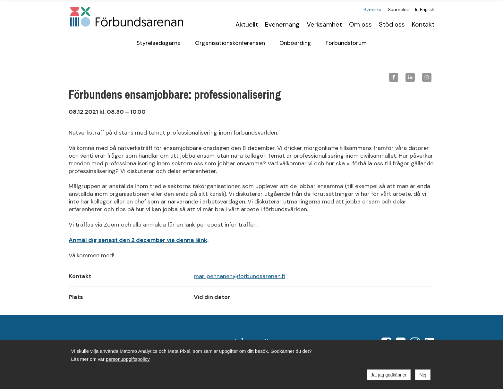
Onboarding (295, 42)
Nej (422, 374)
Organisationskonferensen (230, 42)
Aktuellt (246, 24)
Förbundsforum (346, 42)
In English (424, 9)
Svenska (372, 9)
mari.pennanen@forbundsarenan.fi (239, 276)
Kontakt (423, 24)
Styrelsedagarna (158, 42)
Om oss (360, 24)
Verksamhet (324, 24)
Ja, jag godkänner (388, 374)
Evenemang (282, 24)
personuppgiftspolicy (128, 359)
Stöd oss (392, 24)
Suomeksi (398, 9)
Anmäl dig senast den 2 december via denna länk (138, 240)
